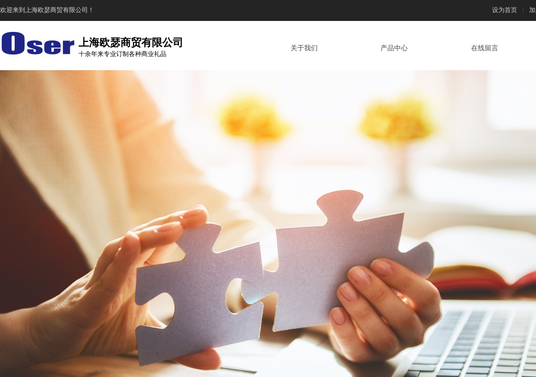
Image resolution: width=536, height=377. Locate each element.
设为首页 (504, 10)
